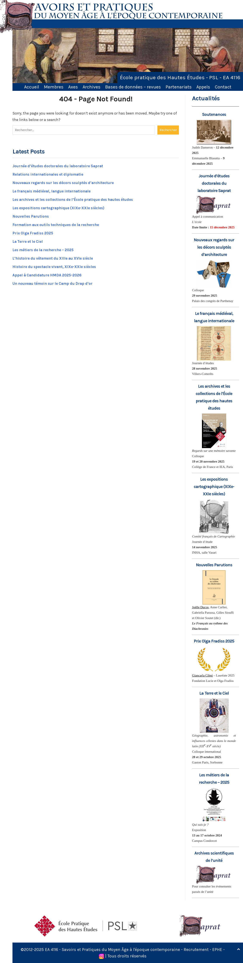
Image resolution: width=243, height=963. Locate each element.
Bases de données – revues (133, 87)
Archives (91, 87)
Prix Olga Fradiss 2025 (34, 232)
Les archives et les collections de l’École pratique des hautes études (77, 199)
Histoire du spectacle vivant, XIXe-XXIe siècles (56, 266)
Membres (53, 87)
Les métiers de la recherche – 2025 (45, 249)
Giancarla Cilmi (202, 675)
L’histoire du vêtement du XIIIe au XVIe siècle (55, 257)
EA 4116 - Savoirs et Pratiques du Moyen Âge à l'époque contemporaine (114, 949)
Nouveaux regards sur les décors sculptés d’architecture (66, 182)
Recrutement (198, 949)
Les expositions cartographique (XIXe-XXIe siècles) (61, 207)
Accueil (31, 87)
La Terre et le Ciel (29, 240)
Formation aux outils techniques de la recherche (58, 224)
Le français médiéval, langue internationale (54, 190)
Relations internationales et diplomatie (50, 173)
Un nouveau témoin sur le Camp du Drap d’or (54, 282)
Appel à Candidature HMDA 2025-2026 (49, 274)
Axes (73, 87)
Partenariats (179, 87)
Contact (223, 87)
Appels (203, 87)
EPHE (219, 949)
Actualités (206, 98)
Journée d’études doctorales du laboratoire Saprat (60, 165)
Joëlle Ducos (200, 607)
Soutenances (214, 114)
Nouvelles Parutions (31, 215)
